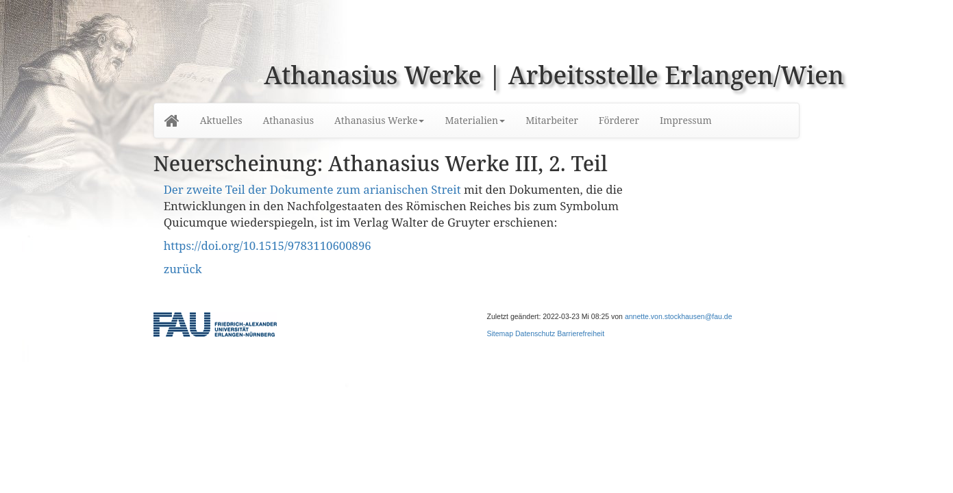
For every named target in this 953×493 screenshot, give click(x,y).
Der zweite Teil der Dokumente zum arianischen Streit (312, 189)
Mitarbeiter (551, 120)
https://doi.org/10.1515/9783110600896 (267, 245)
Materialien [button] (475, 120)
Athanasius (288, 120)
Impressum (686, 120)
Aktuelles (221, 120)
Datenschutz (535, 333)
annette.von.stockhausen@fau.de (678, 316)
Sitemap (500, 333)
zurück (183, 269)
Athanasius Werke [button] (379, 120)
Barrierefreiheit (580, 333)
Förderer (619, 120)
